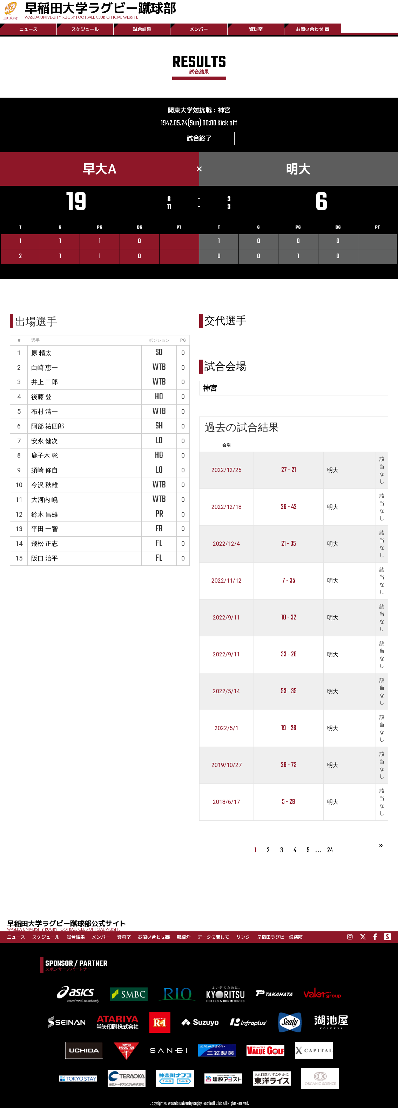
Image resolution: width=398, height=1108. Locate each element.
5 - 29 (288, 801)
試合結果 (142, 29)
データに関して (213, 937)
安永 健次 (44, 441)
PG (183, 340)
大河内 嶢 (44, 499)
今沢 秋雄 (44, 485)
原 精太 (41, 352)
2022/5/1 (226, 728)
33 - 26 (289, 654)
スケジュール (85, 29)
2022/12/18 (226, 507)
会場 (226, 444)
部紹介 (183, 937)
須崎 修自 (44, 470)
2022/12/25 (226, 470)
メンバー (199, 29)
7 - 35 (288, 580)
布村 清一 (44, 411)
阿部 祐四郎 (47, 426)
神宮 (224, 110)
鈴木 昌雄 (44, 514)
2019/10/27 (226, 765)
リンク (243, 937)
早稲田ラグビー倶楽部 (280, 937)
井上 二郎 (44, 382)
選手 (35, 340)
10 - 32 (288, 617)
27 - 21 (288, 470)
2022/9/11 (226, 617)
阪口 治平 (44, 558)
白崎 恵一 (44, 367)
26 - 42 (289, 506)
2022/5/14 (226, 691)
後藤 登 (41, 396)
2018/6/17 (226, 802)
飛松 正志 (44, 543)
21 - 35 (288, 543)
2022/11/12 (226, 580)
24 (330, 850)
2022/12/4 (226, 543)
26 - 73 (289, 765)
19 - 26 (288, 728)
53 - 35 (289, 691)
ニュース (28, 29)
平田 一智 (44, 528)
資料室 (256, 29)
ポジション (159, 340)
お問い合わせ (312, 29)
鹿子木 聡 (44, 455)
